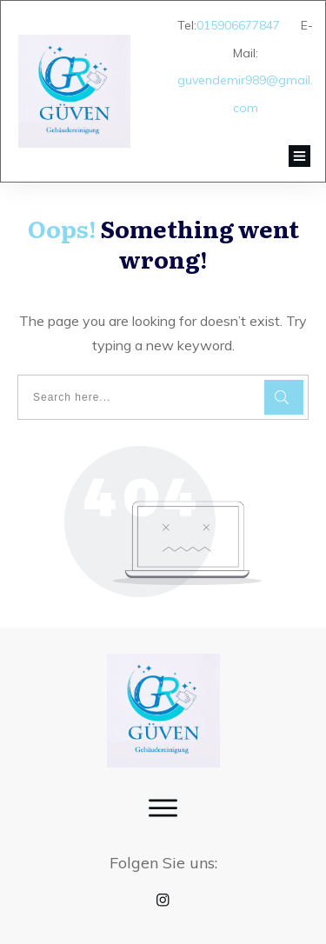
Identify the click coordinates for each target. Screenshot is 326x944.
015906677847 (238, 25)
